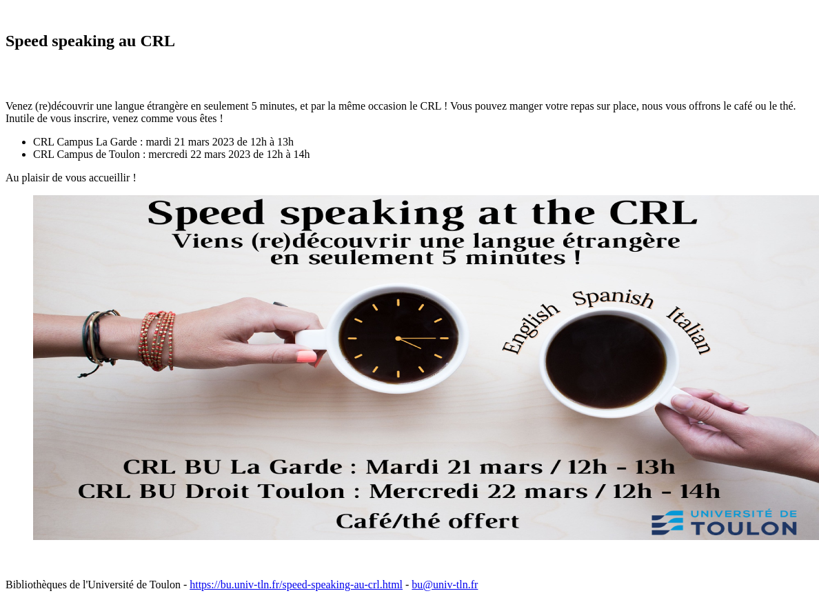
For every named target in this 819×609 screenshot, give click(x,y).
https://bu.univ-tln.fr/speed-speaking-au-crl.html (296, 584)
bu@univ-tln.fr (445, 584)
